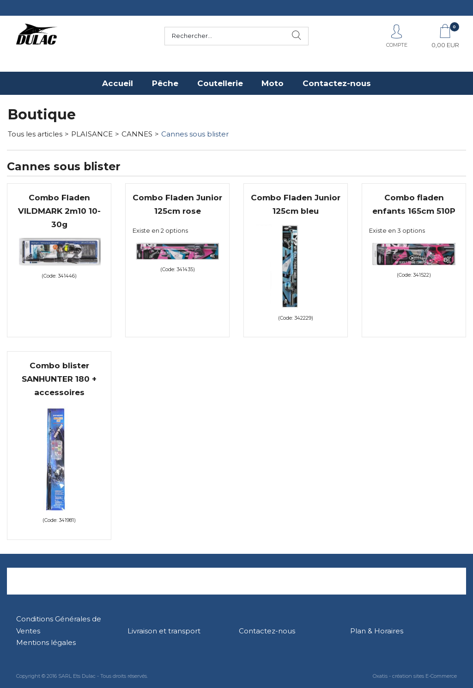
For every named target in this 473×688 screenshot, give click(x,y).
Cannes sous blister (195, 134)
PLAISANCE (92, 134)
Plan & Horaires (376, 630)
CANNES (136, 134)
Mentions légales (46, 642)
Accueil (117, 83)
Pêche (165, 83)
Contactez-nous (337, 83)
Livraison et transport (163, 630)
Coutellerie (220, 83)
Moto (272, 83)
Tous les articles (35, 134)
